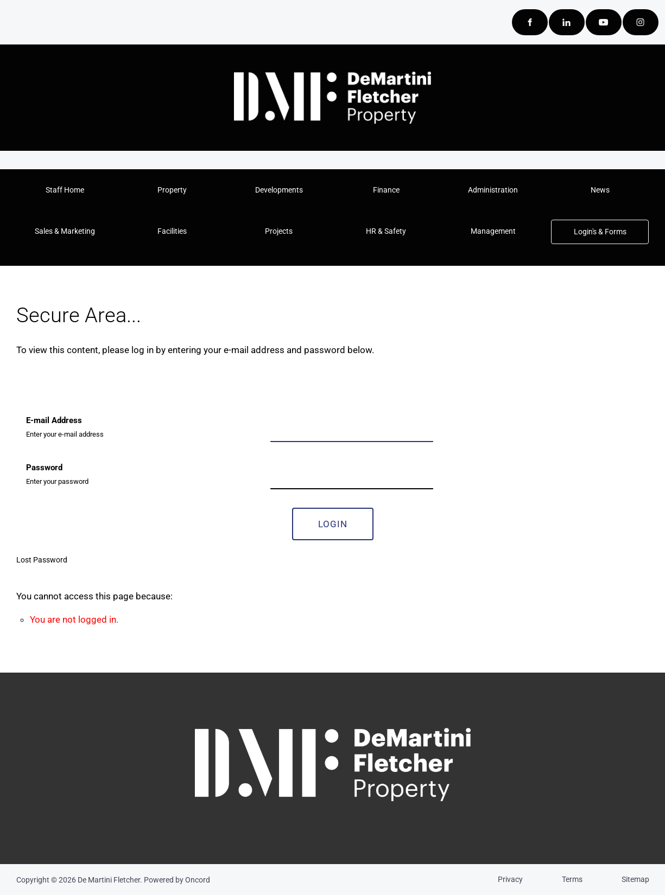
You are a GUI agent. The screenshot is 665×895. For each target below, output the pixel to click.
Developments (278, 185)
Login (332, 524)
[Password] (351, 475)
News (600, 185)
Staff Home (64, 185)
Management (471, 226)
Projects (247, 226)
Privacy (510, 879)
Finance (386, 185)
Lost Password (41, 559)
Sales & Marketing (53, 226)
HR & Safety (361, 226)
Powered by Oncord (177, 879)
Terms (572, 879)
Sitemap (635, 879)
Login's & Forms (583, 226)
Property (172, 185)
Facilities (141, 226)
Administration (493, 185)
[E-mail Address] (351, 427)
